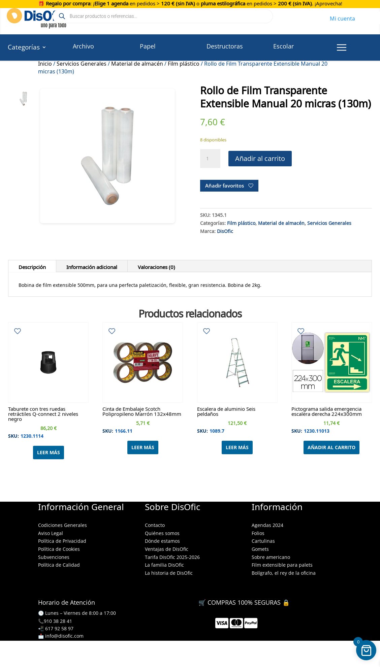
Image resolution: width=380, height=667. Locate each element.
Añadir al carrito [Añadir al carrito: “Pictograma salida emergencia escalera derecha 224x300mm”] (331, 447)
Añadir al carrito (260, 158)
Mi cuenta (342, 17)
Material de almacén (137, 62)
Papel (148, 46)
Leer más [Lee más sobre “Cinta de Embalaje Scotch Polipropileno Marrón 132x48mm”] (142, 447)
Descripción (32, 266)
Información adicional (91, 266)
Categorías (24, 48)
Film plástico (183, 62)
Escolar (283, 46)
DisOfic (225, 230)
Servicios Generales (81, 62)
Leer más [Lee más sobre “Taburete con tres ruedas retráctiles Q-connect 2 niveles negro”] (48, 452)
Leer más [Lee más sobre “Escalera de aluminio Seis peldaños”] (237, 447)
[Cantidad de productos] (210, 158)
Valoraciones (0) (156, 266)
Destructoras (225, 46)
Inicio (45, 62)
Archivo (83, 46)
